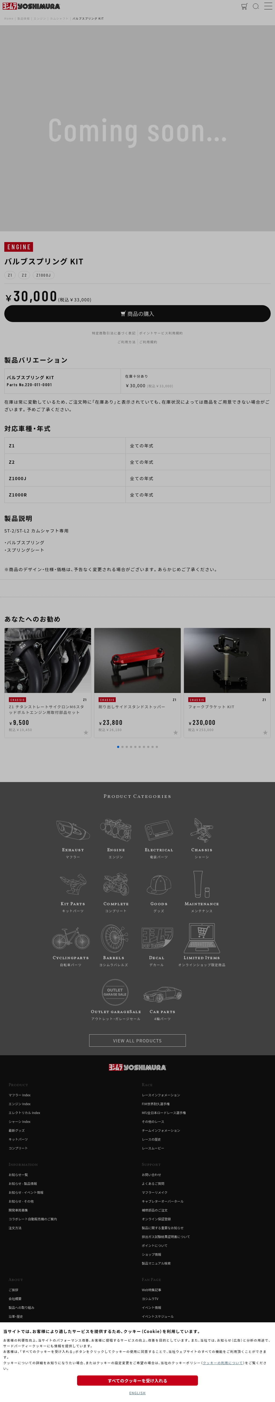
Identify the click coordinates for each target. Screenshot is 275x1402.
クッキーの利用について (223, 1362)
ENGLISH (137, 1392)
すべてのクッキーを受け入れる (137, 1380)
